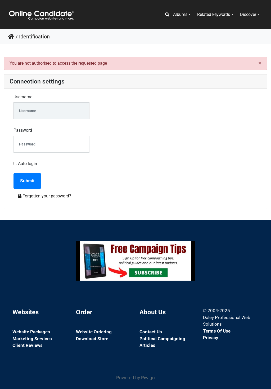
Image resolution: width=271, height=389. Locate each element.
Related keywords (213, 14)
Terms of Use (217, 331)
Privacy (210, 337)
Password (22, 130)
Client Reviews (27, 345)
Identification (34, 36)
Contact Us (150, 331)
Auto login (25, 163)
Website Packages (31, 331)
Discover (248, 14)
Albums (180, 14)
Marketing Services (32, 338)
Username (22, 96)
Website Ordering (94, 331)
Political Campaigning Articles (162, 342)
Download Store (92, 338)
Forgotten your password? (44, 195)
